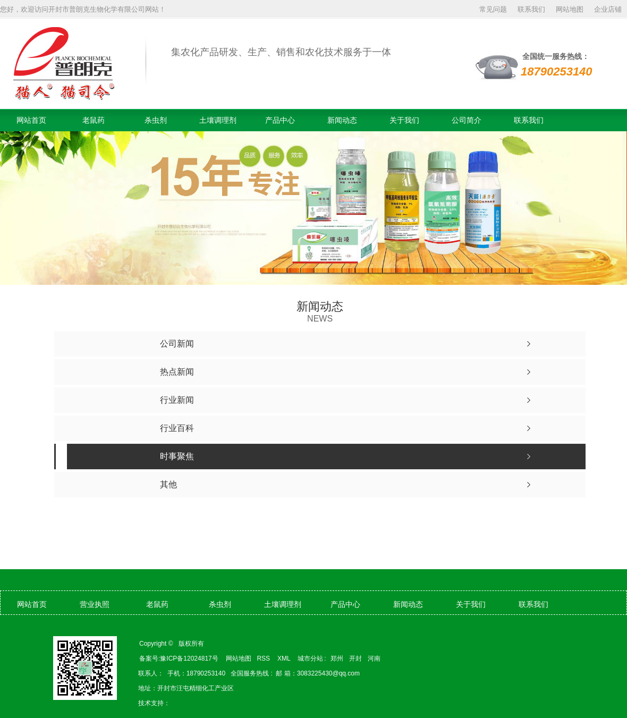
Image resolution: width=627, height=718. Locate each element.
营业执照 (94, 604)
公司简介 (466, 120)
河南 (374, 658)
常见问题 (493, 9)
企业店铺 (608, 9)
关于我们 (404, 120)
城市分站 (310, 658)
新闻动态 (342, 120)
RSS (264, 658)
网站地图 (569, 9)
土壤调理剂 (217, 120)
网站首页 (31, 120)
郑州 (337, 658)
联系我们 (531, 9)
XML (284, 658)
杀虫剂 (156, 120)
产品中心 (280, 120)
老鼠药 (93, 120)
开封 (355, 658)
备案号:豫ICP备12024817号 (178, 658)
